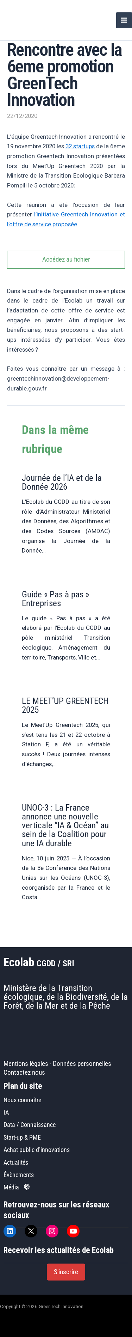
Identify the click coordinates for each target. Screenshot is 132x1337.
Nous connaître (22, 1100)
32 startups (80, 146)
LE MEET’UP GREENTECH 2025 (65, 705)
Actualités (16, 1162)
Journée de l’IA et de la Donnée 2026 (62, 482)
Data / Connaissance (30, 1124)
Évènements (19, 1174)
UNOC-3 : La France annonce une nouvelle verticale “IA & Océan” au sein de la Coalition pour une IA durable (65, 825)
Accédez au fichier (66, 259)
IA (6, 1112)
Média (17, 1187)
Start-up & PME (22, 1137)
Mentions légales (26, 1064)
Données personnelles (82, 1064)
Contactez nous (24, 1072)
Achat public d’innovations (37, 1149)
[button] (66, 1272)
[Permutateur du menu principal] (124, 20)
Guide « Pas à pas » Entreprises (55, 598)
